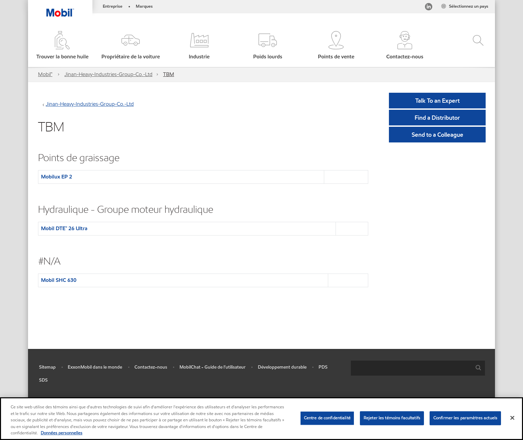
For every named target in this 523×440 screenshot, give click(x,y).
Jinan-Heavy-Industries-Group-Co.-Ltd (108, 74)
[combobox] (418, 368)
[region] (261, 418)
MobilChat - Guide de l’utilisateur (212, 367)
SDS (43, 380)
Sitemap (47, 367)
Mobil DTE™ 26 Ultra (64, 228)
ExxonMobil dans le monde (95, 367)
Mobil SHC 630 (58, 280)
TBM (168, 74)
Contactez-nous (150, 367)
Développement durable (282, 367)
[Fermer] (512, 418)
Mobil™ (45, 74)
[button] (130, 46)
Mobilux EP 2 (56, 176)
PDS (323, 367)
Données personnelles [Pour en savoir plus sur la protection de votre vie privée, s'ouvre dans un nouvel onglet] (61, 433)
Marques (144, 6)
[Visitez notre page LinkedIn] (428, 8)
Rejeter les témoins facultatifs (392, 418)
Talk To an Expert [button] (437, 100)
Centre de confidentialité (327, 418)
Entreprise (112, 6)
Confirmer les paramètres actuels (465, 418)
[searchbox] (411, 368)
